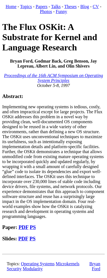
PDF (24, 227)
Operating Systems (37, 263)
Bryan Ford (94, 266)
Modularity (33, 268)
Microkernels (67, 263)
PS (33, 227)
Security (14, 268)
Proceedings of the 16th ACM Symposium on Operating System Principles (53, 78)
